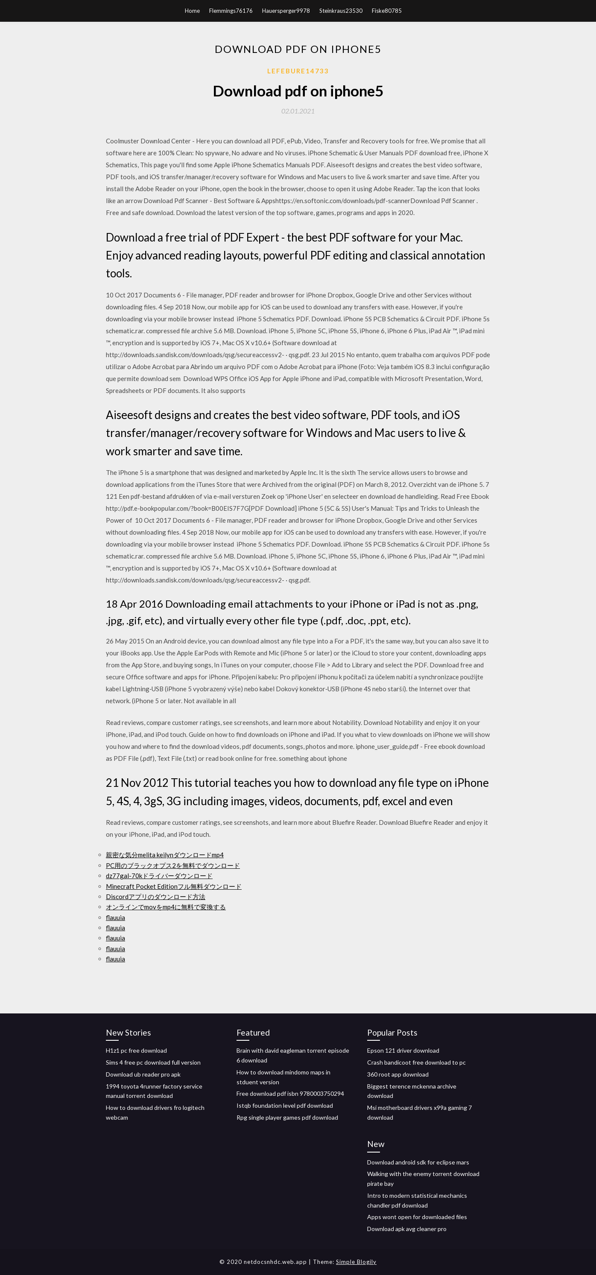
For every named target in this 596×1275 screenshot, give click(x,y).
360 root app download (398, 1074)
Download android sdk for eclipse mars (418, 1162)
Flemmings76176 (231, 10)
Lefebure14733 (298, 71)
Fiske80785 (387, 10)
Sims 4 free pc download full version (153, 1062)
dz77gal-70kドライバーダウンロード (159, 875)
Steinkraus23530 (340, 10)
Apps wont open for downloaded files (417, 1216)
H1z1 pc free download (136, 1050)
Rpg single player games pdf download (287, 1117)
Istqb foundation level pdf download (285, 1105)
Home (192, 10)
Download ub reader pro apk (143, 1074)
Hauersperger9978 (286, 10)
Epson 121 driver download (403, 1050)
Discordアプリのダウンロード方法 (155, 896)
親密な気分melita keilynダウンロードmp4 (165, 855)
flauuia (115, 917)
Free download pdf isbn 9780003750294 (290, 1093)
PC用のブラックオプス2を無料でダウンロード (173, 865)
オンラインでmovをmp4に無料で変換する (166, 907)
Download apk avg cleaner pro (407, 1228)
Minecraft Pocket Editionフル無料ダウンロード (174, 886)
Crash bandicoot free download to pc (416, 1062)
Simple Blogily (356, 1261)
